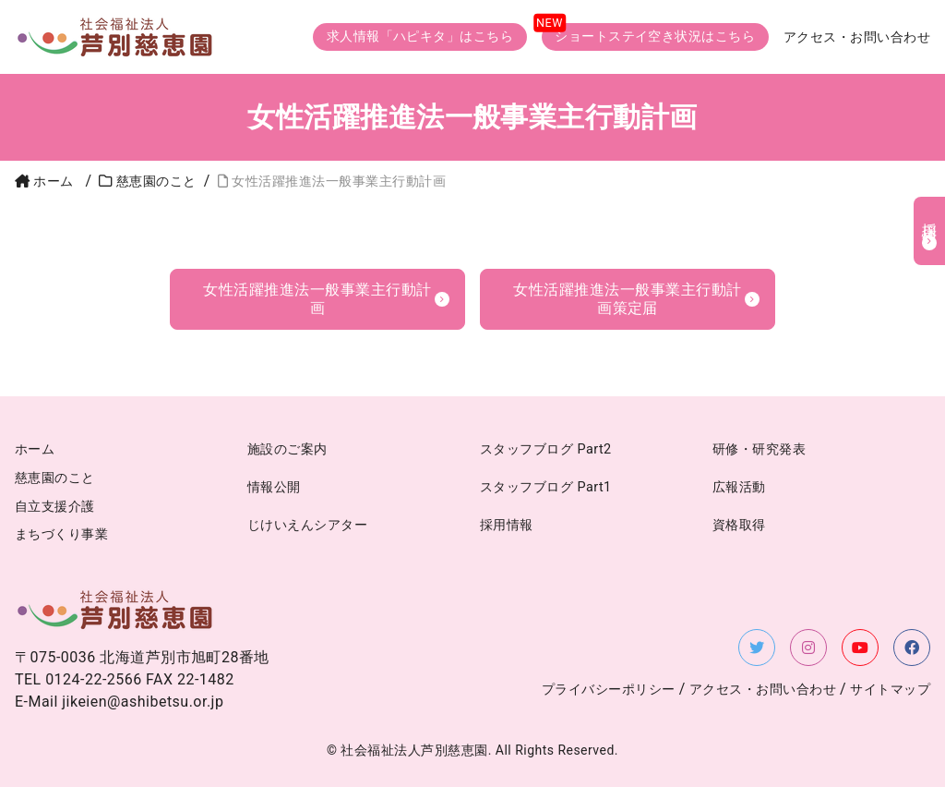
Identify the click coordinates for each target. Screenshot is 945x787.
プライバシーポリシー (609, 689)
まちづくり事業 (61, 534)
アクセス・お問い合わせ (857, 37)
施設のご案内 (287, 449)
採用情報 (930, 218)
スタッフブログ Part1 (546, 487)
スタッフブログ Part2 (546, 449)
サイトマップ (890, 689)
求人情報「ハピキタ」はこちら (420, 36)
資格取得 (739, 525)
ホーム (44, 181)
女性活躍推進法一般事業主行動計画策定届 (627, 299)
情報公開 (274, 487)
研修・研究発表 (759, 449)
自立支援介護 (55, 507)
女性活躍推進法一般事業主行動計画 (317, 299)
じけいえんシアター (307, 525)
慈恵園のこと (55, 478)
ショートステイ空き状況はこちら (655, 36)
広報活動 (739, 487)
